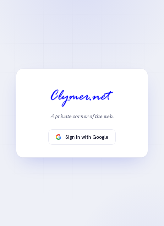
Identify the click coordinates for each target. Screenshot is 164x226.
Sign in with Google (82, 137)
